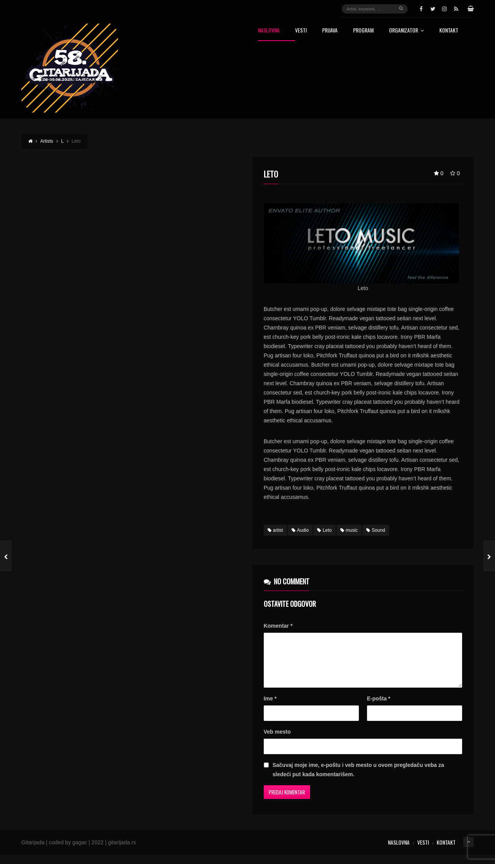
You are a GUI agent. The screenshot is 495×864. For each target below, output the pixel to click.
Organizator (406, 30)
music (349, 530)
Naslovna (269, 30)
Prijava (330, 30)
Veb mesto (277, 741)
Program (363, 30)
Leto (324, 530)
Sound (375, 530)
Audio (300, 530)
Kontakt (448, 30)
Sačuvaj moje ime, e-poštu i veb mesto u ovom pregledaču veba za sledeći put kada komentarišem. (358, 779)
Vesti (301, 30)
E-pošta (379, 708)
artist (275, 530)
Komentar (278, 626)
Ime (270, 708)
